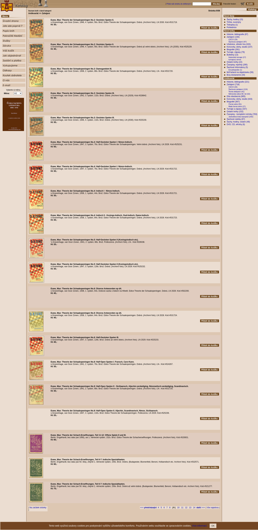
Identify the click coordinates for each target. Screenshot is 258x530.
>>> (200, 507)
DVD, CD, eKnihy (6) (236, 124)
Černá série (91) (235, 104)
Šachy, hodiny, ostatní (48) (238, 122)
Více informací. (199, 525)
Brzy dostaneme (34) (236, 75)
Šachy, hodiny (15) (235, 19)
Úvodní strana (102, 519)
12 (186, 507)
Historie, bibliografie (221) (238, 82)
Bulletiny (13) (232, 55)
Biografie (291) (233, 49)
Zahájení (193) (233, 37)
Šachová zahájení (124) (238, 89)
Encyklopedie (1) (235, 70)
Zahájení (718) (233, 84)
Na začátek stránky (37, 507)
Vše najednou (213, 507)
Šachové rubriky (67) (236, 119)
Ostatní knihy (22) (234, 62)
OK (213, 526)
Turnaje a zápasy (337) (237, 109)
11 (182, 507)
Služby (148, 519)
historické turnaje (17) (237, 57)
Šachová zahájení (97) (238, 42)
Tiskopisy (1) (232, 25)
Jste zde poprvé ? (115, 519)
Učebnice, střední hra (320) (239, 44)
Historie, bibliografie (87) (237, 34)
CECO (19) (233, 39)
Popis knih (127, 519)
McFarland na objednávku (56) (240, 72)
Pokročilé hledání (138, 519)
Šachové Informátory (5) (237, 67)
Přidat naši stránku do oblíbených (179, 4)
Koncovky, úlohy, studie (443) (239, 99)
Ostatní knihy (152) (235, 111)
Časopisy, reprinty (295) (237, 65)
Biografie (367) (233, 101)
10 (178, 507)
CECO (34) (233, 87)
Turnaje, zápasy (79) (236, 52)
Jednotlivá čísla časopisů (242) (241, 117)
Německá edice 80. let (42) (239, 94)
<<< (148, 507)
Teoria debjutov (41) (237, 92)
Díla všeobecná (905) (236, 96)
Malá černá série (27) (237, 106)
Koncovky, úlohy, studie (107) (239, 47)
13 (190, 507)
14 (194, 507)
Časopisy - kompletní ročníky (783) (242, 114)
